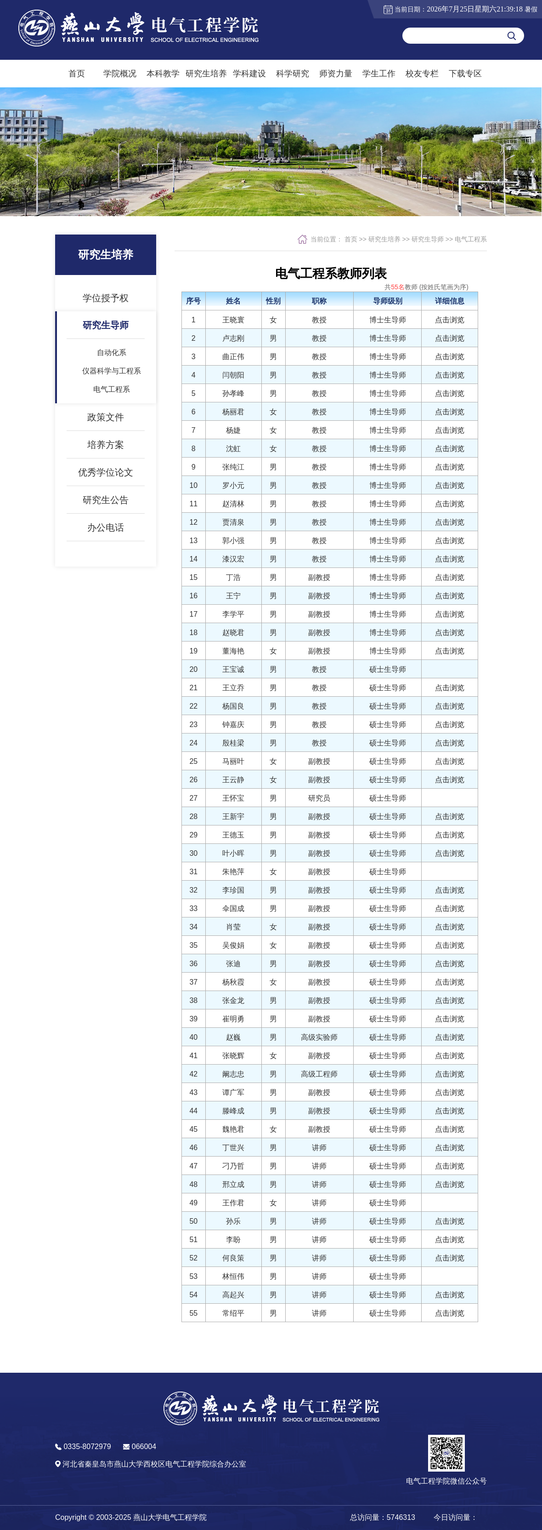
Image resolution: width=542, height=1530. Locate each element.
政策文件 (105, 430)
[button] (446, 1461)
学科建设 (249, 73)
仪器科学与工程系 (111, 384)
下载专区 (465, 73)
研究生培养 (206, 73)
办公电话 (105, 541)
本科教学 (163, 73)
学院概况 (119, 73)
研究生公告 (106, 513)
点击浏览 (449, 320)
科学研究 (292, 73)
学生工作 (378, 73)
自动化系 (111, 366)
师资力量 (335, 73)
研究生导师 (106, 338)
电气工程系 (111, 403)
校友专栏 (422, 73)
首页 (76, 73)
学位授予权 (106, 311)
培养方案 (105, 458)
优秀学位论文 (105, 486)
